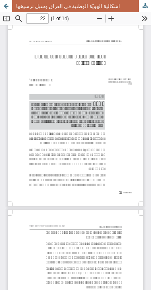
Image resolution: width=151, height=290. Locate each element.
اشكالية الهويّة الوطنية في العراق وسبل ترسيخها (68, 6)
